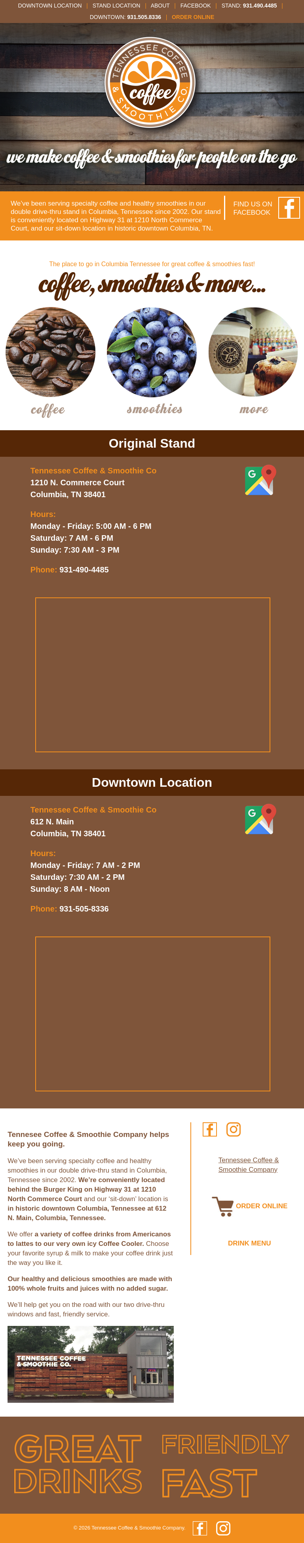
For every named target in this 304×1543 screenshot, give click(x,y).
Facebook (195, 5)
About (160, 5)
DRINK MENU (249, 1243)
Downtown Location (50, 5)
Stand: (249, 5)
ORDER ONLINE (249, 1206)
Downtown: (125, 17)
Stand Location (117, 5)
